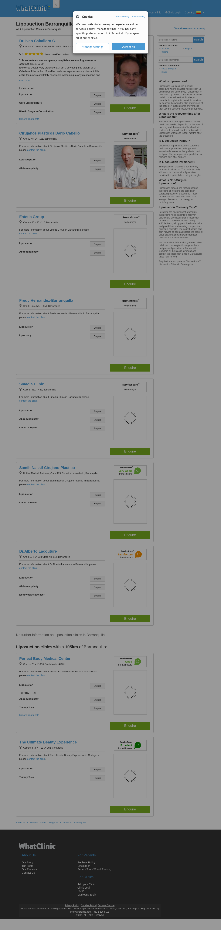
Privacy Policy (122, 16)
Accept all (128, 46)
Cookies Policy (138, 16)
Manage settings (92, 46)
